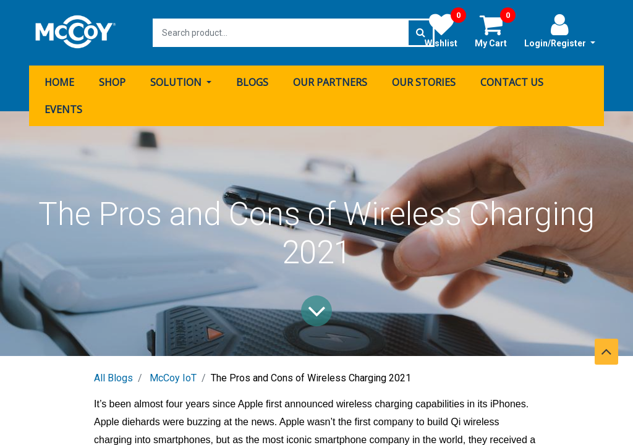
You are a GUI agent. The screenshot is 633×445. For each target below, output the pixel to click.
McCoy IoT (173, 378)
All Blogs (113, 378)
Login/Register (559, 30)
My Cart (495, 30)
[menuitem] (59, 82)
